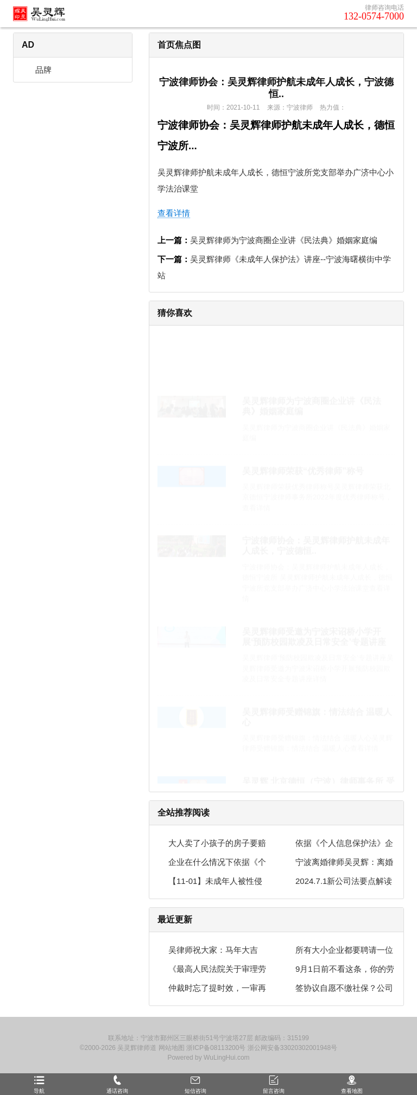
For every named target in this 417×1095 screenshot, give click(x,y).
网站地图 (172, 1048)
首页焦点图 (179, 44)
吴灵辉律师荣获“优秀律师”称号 (303, 419)
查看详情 (173, 213)
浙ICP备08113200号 (215, 1048)
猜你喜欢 (174, 312)
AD (28, 44)
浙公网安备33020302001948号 (292, 1048)
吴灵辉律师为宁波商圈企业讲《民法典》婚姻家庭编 (283, 240)
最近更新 (174, 919)
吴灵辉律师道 (136, 1048)
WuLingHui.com (226, 1057)
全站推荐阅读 (183, 812)
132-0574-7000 (374, 16)
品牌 (38, 70)
